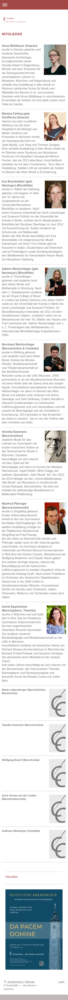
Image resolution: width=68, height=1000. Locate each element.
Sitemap (30, 981)
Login (61, 981)
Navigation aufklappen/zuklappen (34, 5)
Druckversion (14, 981)
